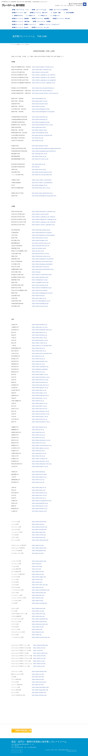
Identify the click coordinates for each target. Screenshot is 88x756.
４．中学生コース (42, 15)
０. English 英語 (56, 12)
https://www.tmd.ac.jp (38, 348)
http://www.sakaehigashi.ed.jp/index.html (44, 195)
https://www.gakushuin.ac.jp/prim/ (42, 232)
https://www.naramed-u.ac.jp (40, 461)
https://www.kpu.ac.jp (38, 450)
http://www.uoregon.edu (39, 692)
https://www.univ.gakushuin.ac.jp (41, 500)
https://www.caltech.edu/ (39, 548)
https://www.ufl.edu (38, 626)
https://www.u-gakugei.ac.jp (40, 366)
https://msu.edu (36, 569)
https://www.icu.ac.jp (38, 479)
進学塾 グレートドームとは (39, 9)
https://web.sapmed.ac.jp (39, 427)
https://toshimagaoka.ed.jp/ (40, 132)
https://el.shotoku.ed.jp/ (39, 248)
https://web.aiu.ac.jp (38, 429)
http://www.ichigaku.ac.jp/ (39, 185)
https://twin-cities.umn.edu (40, 584)
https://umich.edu (37, 566)
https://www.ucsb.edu (39, 655)
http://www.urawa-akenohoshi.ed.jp (42, 193)
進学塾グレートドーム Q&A (19, 12)
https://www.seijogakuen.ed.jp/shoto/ (43, 258)
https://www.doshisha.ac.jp (40, 503)
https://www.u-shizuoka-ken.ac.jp (41, 445)
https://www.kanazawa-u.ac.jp (41, 377)
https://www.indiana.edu (39, 561)
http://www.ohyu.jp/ (37, 138)
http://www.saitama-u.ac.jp (40, 340)
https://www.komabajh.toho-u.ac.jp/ (42, 124)
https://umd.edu (36, 563)
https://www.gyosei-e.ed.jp (40, 237)
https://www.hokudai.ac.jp (39, 324)
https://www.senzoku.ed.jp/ (40, 306)
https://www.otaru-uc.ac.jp (39, 327)
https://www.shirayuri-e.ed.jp (40, 253)
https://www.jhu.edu (38, 597)
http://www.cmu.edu (38, 553)
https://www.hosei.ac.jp (39, 498)
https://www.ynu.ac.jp (38, 371)
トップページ (12, 44)
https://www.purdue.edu (39, 592)
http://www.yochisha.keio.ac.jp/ (41, 243)
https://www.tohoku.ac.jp (39, 332)
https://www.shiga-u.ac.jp (39, 392)
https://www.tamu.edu (38, 616)
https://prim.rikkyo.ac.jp (39, 298)
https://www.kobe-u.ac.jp (39, 406)
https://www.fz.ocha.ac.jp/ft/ (40, 72)
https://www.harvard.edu (39, 521)
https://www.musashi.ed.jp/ (40, 103)
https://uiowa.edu (37, 582)
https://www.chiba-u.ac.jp (39, 337)
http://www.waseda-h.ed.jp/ (40, 145)
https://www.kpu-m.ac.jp (39, 453)
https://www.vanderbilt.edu (40, 618)
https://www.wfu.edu (38, 632)
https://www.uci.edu (39, 666)
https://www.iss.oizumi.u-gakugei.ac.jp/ (43, 82)
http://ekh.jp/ (36, 166)
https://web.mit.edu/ (38, 545)
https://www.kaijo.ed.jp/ (39, 127)
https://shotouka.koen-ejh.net (40, 245)
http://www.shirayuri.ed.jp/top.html (42, 135)
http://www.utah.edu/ (38, 676)
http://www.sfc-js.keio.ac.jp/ (40, 159)
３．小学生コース (30, 15)
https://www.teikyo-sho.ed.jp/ (40, 266)
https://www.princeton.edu (39, 527)
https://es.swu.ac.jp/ (38, 251)
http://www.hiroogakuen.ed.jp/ (41, 122)
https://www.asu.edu (38, 679)
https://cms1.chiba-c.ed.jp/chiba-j (42, 180)
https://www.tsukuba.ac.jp (39, 335)
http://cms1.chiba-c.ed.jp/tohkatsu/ (42, 182)
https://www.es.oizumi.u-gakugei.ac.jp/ (43, 224)
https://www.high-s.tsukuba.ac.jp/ (42, 69)
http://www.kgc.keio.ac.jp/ (39, 153)
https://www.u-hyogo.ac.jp (39, 458)
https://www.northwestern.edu (41, 590)
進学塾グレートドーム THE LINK (61, 18)
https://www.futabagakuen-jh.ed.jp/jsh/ (43, 111)
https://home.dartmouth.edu (40, 540)
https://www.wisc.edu (38, 595)
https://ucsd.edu (38, 650)
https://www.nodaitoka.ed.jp (40, 277)
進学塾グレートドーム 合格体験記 (40, 18)
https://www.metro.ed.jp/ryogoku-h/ (42, 90)
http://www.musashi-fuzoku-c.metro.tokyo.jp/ (45, 93)
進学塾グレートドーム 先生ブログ (38, 12)
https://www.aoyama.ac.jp (39, 492)
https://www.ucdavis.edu (40, 653)
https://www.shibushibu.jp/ (40, 116)
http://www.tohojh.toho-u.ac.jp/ (41, 187)
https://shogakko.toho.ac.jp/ (40, 282)
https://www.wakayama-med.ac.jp (42, 463)
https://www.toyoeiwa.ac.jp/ (40, 285)
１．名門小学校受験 (69, 12)
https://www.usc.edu (38, 674)
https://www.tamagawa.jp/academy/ (42, 264)
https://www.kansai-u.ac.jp (40, 506)
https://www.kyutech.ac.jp (39, 419)
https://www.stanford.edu (39, 671)
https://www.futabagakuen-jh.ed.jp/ (42, 293)
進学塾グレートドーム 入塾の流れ (21, 21)
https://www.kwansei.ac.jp (39, 508)
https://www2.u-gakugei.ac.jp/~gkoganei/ (44, 80)
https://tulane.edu (37, 629)
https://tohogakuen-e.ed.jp (40, 279)
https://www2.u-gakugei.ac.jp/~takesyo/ (43, 216)
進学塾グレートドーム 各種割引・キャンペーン (24, 24)
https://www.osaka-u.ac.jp (39, 403)
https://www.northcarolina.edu (41, 637)
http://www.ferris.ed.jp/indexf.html (42, 174)
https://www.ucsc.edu (39, 658)
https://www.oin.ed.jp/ (38, 106)
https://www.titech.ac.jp (39, 350)
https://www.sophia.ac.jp (39, 477)
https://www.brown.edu (38, 537)
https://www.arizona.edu (39, 682)
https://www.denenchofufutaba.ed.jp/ (43, 269)
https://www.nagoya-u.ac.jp (40, 387)
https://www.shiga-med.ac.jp (40, 395)
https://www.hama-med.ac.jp (40, 385)
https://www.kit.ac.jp (38, 400)
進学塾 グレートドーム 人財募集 (41, 21)
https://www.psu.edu (38, 574)
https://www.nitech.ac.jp (39, 390)
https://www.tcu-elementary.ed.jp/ (42, 274)
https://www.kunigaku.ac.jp (40, 240)
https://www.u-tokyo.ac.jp (39, 342)
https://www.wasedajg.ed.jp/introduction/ (44, 151)
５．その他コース (54, 15)
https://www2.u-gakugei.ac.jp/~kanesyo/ (44, 222)
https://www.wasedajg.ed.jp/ (40, 303)
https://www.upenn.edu (38, 532)
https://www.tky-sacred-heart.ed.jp (42, 261)
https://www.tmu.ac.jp (38, 437)
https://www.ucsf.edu (39, 663)
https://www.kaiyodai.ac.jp (39, 361)
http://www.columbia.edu (39, 529)
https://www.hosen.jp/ (38, 295)
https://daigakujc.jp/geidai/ (40, 369)
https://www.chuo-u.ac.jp (39, 495)
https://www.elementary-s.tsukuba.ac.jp (43, 211)
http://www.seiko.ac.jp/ (38, 164)
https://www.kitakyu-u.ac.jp (40, 466)
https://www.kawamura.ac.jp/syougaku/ (43, 235)
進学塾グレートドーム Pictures (20, 27)
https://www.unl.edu (38, 587)
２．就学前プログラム (17, 15)
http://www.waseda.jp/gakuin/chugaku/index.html (46, 148)
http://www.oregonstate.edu (40, 689)
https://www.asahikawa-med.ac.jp (42, 329)
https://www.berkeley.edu (40, 645)
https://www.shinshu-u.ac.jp (40, 379)
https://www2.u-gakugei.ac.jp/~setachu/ (43, 77)
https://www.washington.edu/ (40, 687)
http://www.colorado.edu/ (39, 695)
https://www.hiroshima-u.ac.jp (40, 413)
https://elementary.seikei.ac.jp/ (41, 256)
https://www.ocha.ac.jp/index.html (42, 353)
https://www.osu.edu (38, 571)
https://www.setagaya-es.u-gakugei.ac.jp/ (44, 219)
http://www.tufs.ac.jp (38, 356)
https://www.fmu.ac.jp (38, 432)
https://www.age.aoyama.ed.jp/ (41, 230)
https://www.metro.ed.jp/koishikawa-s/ (43, 88)
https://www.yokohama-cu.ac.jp (41, 440)
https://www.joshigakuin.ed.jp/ (41, 109)
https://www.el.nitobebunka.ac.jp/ (42, 287)
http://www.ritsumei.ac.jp (39, 511)
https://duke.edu (37, 634)
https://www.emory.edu (38, 608)
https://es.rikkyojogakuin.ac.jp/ (41, 300)
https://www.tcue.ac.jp (38, 435)
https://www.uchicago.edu (39, 603)
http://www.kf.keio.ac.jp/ (39, 156)
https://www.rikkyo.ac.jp (39, 487)
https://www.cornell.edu (39, 534)
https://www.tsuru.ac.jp (39, 442)
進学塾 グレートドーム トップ (20, 9)
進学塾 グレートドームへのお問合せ (58, 9)
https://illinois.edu (37, 579)
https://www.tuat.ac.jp (38, 358)
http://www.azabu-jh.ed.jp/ (39, 101)
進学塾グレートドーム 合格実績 (20, 18)
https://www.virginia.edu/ (39, 621)
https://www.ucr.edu (39, 661)
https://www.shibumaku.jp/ (39, 119)
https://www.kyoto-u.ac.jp (39, 398)
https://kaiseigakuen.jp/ (39, 98)
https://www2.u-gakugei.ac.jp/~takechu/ (43, 74)
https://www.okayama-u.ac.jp (40, 411)
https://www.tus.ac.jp (38, 482)
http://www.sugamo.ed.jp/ (39, 130)
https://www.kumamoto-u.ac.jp (41, 421)
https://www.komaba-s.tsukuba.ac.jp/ (43, 67)
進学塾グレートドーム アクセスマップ (49, 24)
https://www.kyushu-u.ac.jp (40, 416)
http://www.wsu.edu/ (38, 684)
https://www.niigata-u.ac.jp (40, 374)
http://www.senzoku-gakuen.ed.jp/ (42, 172)
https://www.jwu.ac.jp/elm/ (39, 290)
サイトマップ (17, 751)
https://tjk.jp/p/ (36, 272)
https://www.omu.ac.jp (38, 456)
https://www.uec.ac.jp (38, 364)
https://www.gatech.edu (39, 550)
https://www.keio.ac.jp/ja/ (39, 474)
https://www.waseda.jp (38, 471)
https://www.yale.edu (38, 524)
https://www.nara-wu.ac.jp (39, 408)
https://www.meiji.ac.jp (38, 490)
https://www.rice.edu (38, 611)
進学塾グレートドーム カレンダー (40, 27)
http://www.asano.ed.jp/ (39, 169)
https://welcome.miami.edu (40, 624)
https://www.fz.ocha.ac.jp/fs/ (40, 214)
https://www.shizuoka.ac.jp (40, 382)
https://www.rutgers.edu (39, 576)
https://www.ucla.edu (39, 647)
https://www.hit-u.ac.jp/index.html (42, 345)
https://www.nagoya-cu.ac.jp (40, 448)
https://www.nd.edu (37, 600)
